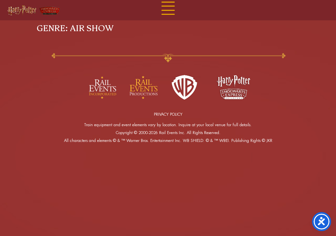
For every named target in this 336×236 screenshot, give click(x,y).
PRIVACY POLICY (168, 114)
